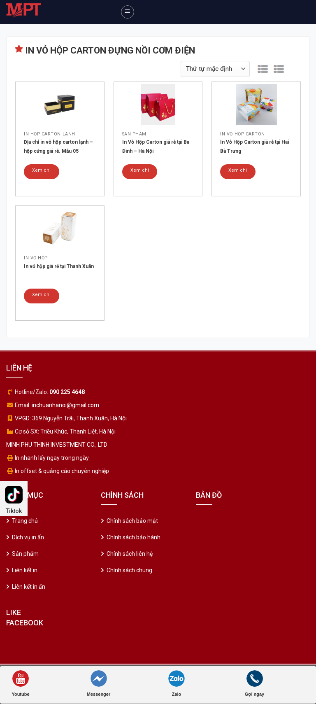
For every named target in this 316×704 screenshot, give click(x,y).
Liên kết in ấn (28, 586)
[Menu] (127, 12)
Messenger (98, 683)
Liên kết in (24, 570)
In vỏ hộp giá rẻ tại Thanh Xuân (59, 266)
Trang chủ (25, 521)
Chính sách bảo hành (133, 537)
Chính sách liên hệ (130, 553)
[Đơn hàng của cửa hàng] (215, 69)
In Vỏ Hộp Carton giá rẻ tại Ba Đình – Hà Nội (155, 146)
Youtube (20, 683)
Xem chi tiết (41, 173)
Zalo (176, 683)
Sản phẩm (25, 553)
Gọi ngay (254, 683)
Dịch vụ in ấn (28, 537)
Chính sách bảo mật (132, 521)
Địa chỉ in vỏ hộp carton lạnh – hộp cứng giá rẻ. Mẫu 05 (58, 146)
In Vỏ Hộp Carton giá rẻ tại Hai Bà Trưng (254, 146)
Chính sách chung (129, 570)
